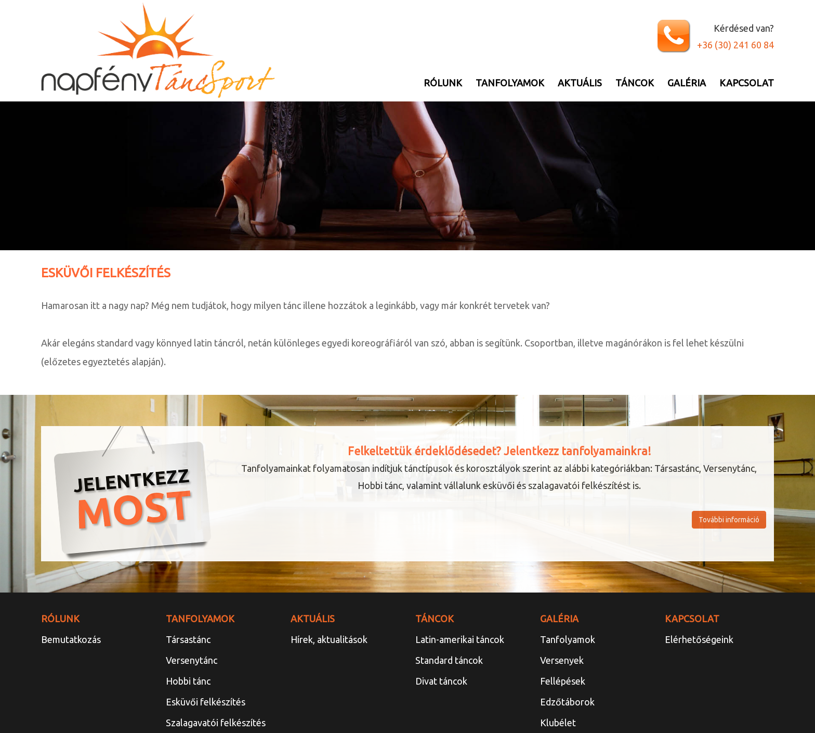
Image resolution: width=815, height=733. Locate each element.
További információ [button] (729, 520)
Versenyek (562, 660)
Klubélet (558, 722)
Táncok (634, 83)
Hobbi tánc (188, 681)
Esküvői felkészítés (205, 702)
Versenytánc (191, 660)
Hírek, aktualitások (329, 639)
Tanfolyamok (510, 83)
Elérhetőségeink (699, 639)
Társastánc (188, 639)
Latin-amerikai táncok (459, 639)
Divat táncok (441, 681)
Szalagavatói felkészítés (216, 722)
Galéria (686, 83)
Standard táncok (449, 660)
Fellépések (562, 681)
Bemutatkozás (71, 639)
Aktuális (580, 83)
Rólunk (443, 83)
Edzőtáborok (567, 702)
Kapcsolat (746, 83)
